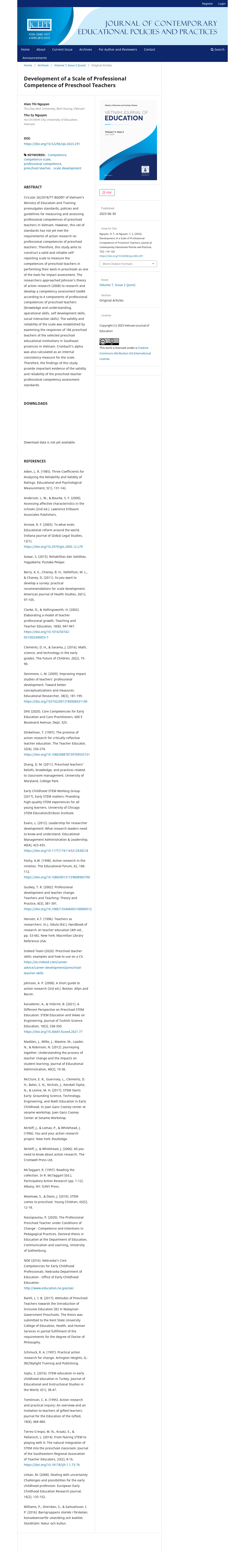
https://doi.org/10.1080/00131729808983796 (57, 877)
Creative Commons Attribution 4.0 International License (125, 353)
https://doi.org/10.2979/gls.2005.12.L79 (53, 546)
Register (207, 4)
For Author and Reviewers (118, 49)
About (40, 49)
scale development (67, 168)
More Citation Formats (117, 264)
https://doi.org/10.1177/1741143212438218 (56, 850)
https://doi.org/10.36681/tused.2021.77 (53, 1032)
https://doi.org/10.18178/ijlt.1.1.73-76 (52, 1465)
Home (25, 49)
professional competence (42, 164)
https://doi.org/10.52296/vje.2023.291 (52, 144)
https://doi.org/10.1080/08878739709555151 (57, 754)
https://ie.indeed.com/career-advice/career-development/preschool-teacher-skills (53, 967)
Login (222, 4)
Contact (149, 49)
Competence (57, 155)
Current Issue (62, 49)
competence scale (37, 159)
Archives (85, 49)
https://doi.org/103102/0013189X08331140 (55, 701)
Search (218, 49)
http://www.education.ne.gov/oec (49, 1288)
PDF (109, 193)
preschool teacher (37, 168)
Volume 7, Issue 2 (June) (70, 65)
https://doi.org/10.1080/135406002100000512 (58, 909)
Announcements (35, 58)
